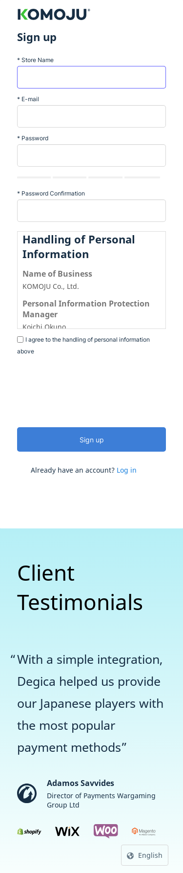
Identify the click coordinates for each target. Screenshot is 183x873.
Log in (127, 470)
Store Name (35, 60)
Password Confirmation (51, 193)
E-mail (28, 99)
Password (32, 138)
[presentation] (91, 389)
